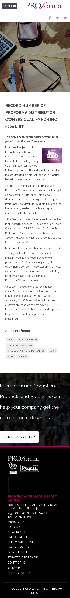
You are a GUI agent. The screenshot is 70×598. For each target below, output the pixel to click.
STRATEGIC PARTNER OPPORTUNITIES (25, 351)
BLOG (10, 356)
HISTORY (14, 527)
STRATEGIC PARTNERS (23, 557)
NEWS (52, 351)
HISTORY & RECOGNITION (19, 345)
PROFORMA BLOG (20, 547)
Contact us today (19, 437)
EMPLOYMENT (17, 537)
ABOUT (10, 339)
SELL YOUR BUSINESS (22, 542)
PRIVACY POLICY (19, 572)
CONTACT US (17, 562)
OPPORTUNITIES (19, 552)
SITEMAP (14, 567)
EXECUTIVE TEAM (28, 339)
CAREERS (22, 356)
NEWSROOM (16, 532)
